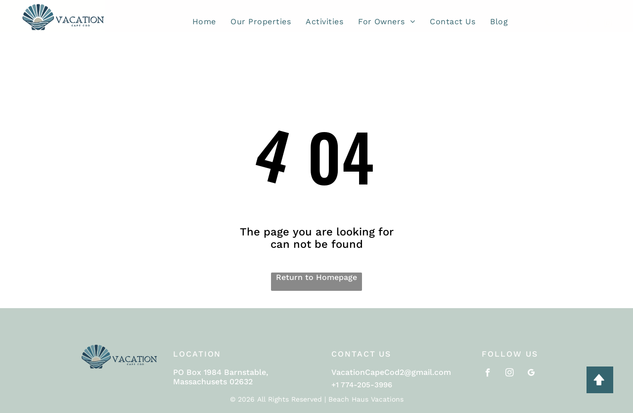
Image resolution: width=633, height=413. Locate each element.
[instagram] (608, 24)
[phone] (549, 24)
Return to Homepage (316, 277)
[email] (568, 24)
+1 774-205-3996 (361, 384)
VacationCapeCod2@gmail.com (391, 372)
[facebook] (588, 24)
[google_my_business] (531, 374)
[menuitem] (204, 21)
